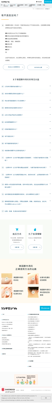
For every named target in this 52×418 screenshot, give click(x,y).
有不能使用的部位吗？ (32, 333)
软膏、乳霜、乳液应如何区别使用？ (34, 356)
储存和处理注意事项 (5, 340)
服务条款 (22, 390)
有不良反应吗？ (31, 331)
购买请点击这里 (38, 67)
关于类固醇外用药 (5, 326)
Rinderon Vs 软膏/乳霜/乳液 (7, 324)
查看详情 (17, 247)
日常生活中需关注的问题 (6, 344)
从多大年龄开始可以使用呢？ (33, 325)
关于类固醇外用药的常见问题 (32, 5)
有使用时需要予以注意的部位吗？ (34, 335)
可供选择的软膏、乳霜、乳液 (7, 328)
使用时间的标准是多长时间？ (33, 323)
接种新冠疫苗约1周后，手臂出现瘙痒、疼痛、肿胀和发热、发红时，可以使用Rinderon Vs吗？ (39, 354)
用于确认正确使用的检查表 (20, 5)
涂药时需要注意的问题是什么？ (33, 319)
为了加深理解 (39, 4)
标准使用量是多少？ (31, 327)
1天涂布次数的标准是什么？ (33, 317)
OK (46, 398)
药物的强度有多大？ (31, 329)
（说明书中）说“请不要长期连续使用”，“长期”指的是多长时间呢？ (39, 342)
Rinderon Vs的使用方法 (12, 5)
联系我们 (17, 390)
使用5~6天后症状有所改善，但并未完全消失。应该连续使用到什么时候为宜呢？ (39, 348)
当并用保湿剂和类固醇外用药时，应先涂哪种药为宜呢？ (38, 351)
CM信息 (44, 4)
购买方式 (26, 4)
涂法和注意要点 (5, 342)
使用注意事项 (4, 338)
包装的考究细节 (5, 330)
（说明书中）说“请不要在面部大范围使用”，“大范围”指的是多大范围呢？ (39, 338)
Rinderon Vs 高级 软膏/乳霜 (7, 322)
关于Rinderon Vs (6, 5)
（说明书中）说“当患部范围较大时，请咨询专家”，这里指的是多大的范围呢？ (39, 345)
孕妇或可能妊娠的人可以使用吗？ (34, 321)
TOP (1, 4)
